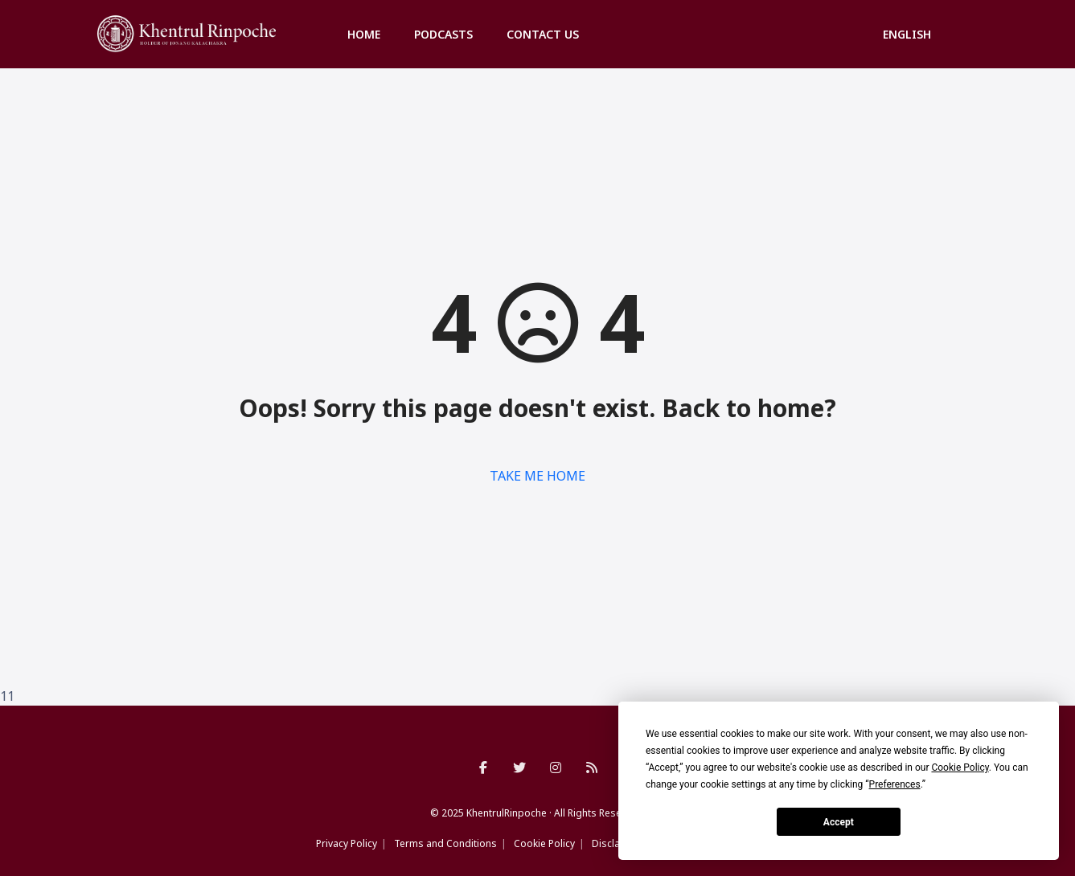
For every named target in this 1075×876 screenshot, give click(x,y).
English (907, 34)
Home (363, 34)
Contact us (543, 34)
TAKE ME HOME (537, 476)
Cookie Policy (544, 843)
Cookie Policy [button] (959, 767)
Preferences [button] (895, 784)
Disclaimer (616, 843)
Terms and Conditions (445, 843)
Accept (838, 822)
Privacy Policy (346, 843)
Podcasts (443, 34)
